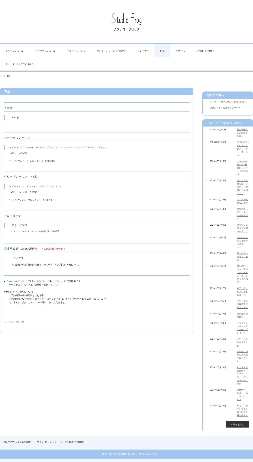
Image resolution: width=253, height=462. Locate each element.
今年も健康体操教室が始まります (242, 304)
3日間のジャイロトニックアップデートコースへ (243, 148)
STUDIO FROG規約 (74, 442)
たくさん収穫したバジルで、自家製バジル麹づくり (242, 187)
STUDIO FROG (126, 23)
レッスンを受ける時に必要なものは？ (228, 102)
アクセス (180, 50)
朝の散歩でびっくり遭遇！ (242, 256)
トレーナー (143, 50)
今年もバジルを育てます (242, 342)
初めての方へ (215, 95)
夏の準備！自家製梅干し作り (242, 132)
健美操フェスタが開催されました (242, 228)
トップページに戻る (14, 322)
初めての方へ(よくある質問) (17, 442)
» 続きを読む (237, 424)
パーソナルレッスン (45, 50)
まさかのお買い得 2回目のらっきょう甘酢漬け (242, 168)
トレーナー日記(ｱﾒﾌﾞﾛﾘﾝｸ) (19, 64)
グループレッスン (14, 50)
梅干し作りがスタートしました (242, 291)
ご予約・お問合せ (205, 50)
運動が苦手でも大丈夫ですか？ (225, 108)
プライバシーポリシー (48, 442)
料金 (162, 50)
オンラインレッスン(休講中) (111, 50)
